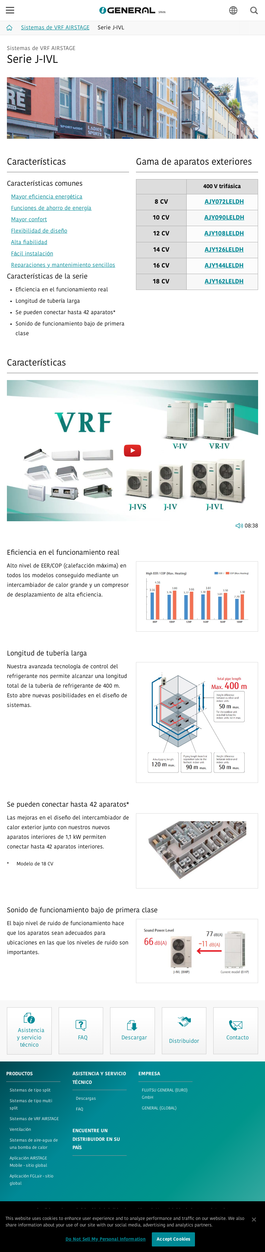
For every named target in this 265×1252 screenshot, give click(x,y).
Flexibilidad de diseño (39, 231)
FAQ (79, 1109)
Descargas (86, 1099)
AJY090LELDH (224, 218)
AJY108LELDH (224, 234)
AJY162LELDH (224, 282)
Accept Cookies (173, 1243)
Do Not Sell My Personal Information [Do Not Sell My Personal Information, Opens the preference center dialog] (106, 1243)
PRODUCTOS (19, 1074)
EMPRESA (149, 1074)
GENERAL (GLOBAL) (159, 1108)
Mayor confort (29, 220)
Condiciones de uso (54, 1210)
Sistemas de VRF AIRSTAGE (34, 1119)
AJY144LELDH (224, 266)
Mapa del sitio (169, 1210)
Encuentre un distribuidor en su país (96, 1139)
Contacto (199, 1210)
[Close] (254, 1223)
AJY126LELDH (224, 250)
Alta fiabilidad (29, 242)
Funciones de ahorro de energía (51, 208)
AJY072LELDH (224, 202)
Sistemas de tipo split (30, 1090)
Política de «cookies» (128, 1210)
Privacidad (90, 1210)
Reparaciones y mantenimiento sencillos (63, 265)
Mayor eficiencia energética (46, 197)
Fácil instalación (32, 254)
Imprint (222, 1210)
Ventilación (20, 1130)
